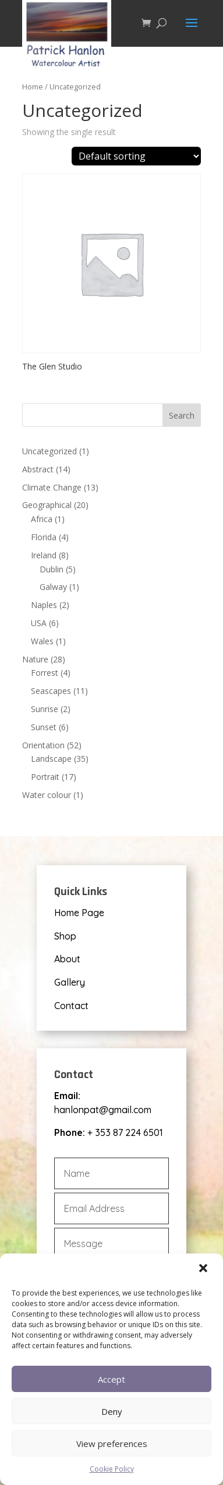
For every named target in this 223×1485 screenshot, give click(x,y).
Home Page (79, 912)
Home (32, 86)
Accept (111, 1379)
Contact (71, 1005)
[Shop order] (136, 156)
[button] (204, 1269)
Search (181, 415)
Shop (65, 936)
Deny (111, 1411)
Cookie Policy (112, 1469)
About (67, 959)
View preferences (111, 1443)
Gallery (69, 982)
